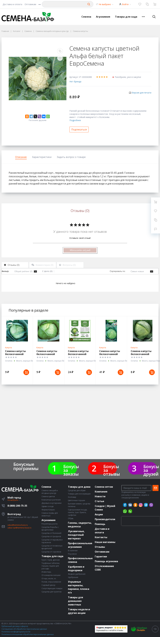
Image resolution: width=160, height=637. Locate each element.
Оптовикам (30, 4)
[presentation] (140, 521)
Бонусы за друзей (151, 470)
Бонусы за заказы (71, 470)
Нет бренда (75, 81)
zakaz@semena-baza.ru (17, 525)
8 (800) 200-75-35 (17, 505)
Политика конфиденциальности (15, 631)
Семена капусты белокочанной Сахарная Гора (109, 354)
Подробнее (75, 120)
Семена (86, 16)
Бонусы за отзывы (111, 470)
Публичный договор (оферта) (14, 626)
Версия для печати (141, 92)
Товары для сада (126, 16)
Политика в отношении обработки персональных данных (27, 634)
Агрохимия (103, 16)
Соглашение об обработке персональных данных (24, 629)
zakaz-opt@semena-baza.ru (19, 527)
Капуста (8, 347)
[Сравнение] (147, 4)
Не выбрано (106, 4)
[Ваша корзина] (155, 4)
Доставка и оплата (12, 4)
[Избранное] (140, 4)
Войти (125, 4)
